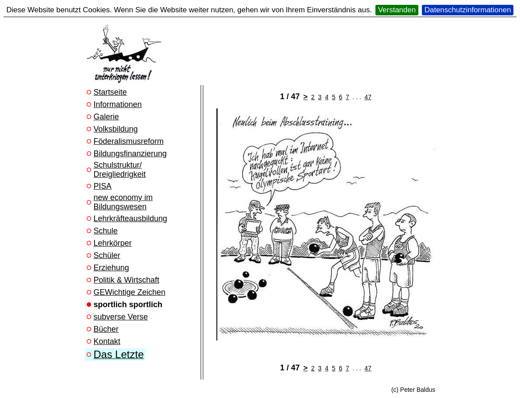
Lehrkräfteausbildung (130, 218)
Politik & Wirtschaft (126, 280)
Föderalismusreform (129, 141)
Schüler (107, 255)
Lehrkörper (113, 243)
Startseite (110, 92)
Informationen (118, 104)
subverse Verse (121, 316)
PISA (103, 186)
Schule (106, 230)
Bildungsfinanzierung (130, 153)
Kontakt (107, 341)
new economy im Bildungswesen (123, 202)
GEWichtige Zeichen (130, 292)
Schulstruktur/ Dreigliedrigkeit (120, 170)
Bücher (106, 329)
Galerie (106, 116)
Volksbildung (116, 129)
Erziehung (111, 267)
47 (367, 96)
